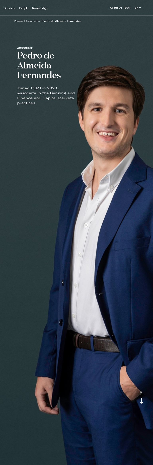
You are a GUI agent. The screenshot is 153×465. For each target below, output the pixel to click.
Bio (141, 393)
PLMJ (76, 6)
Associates (33, 20)
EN (138, 7)
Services (10, 7)
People (18, 20)
